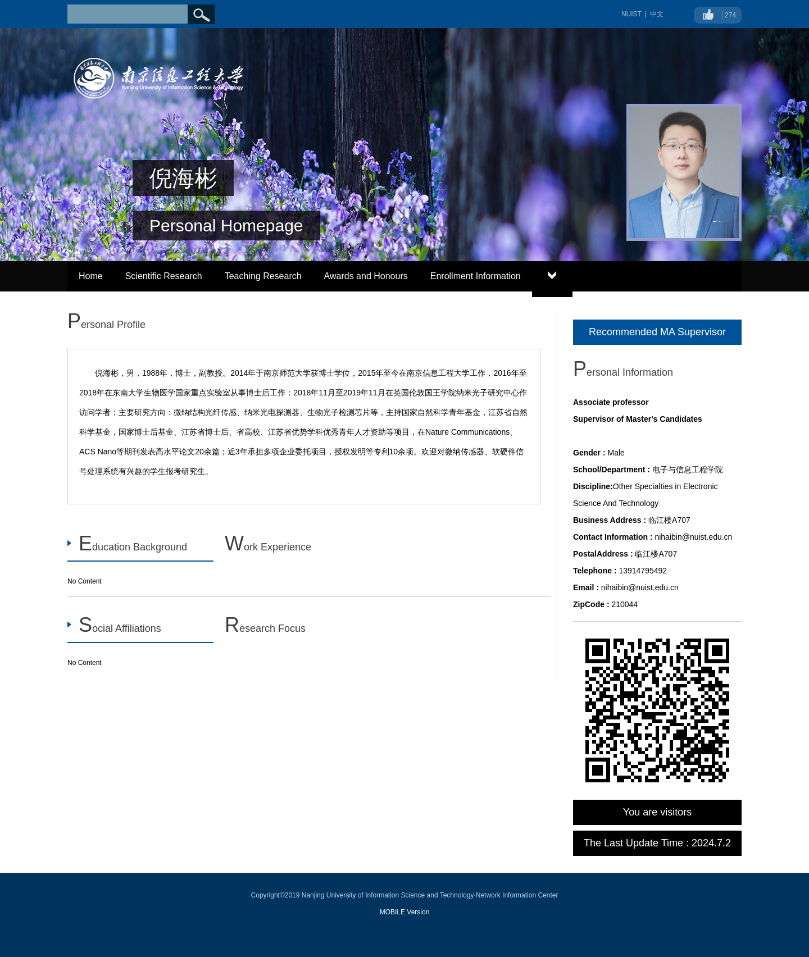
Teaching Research (263, 276)
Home (91, 276)
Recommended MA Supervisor (657, 332)
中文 (656, 14)
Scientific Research (163, 276)
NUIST (631, 14)
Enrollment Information (475, 276)
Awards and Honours (366, 276)
